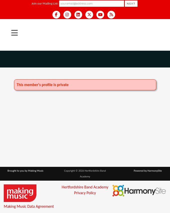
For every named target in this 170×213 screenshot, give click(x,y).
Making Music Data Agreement (29, 206)
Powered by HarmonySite (148, 170)
